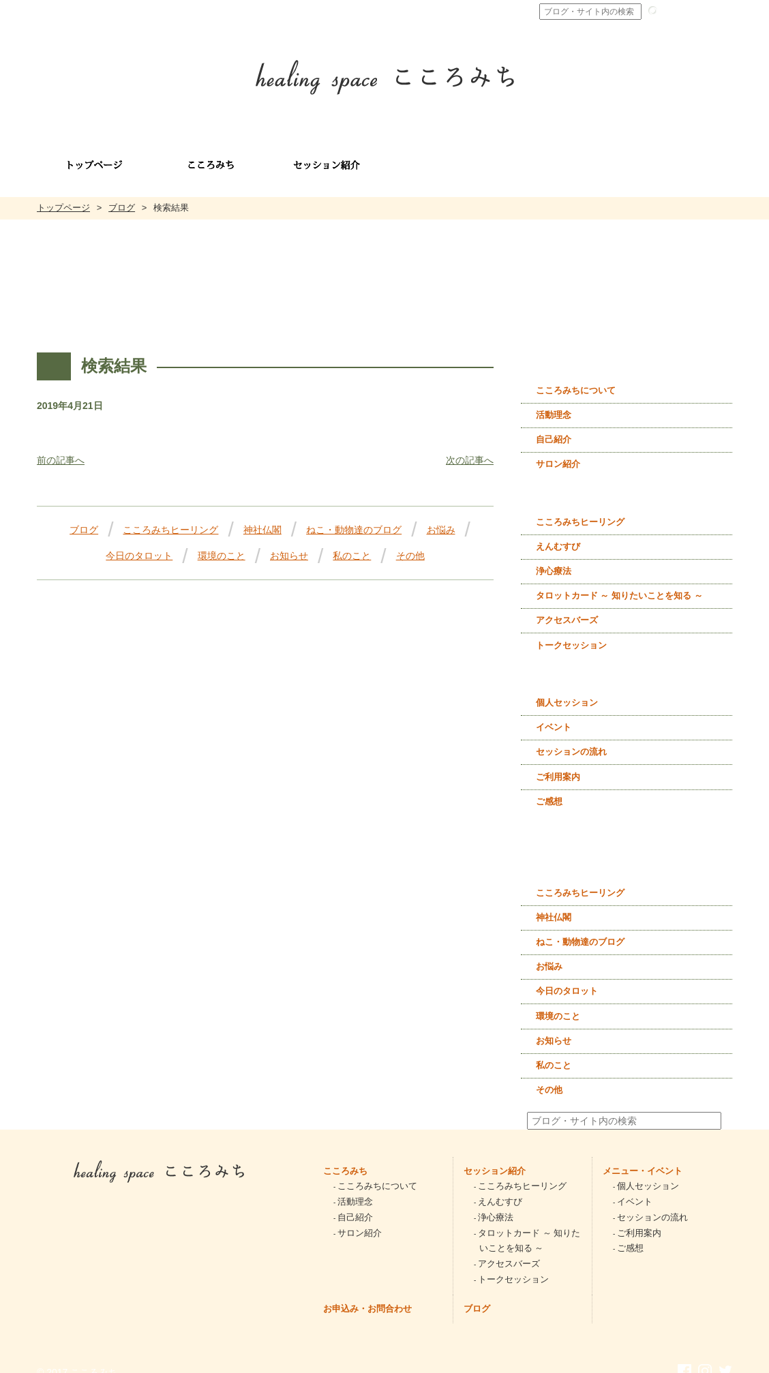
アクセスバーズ (567, 605)
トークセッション (571, 630)
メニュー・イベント (642, 1156)
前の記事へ (61, 445)
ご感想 (549, 786)
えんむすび (558, 531)
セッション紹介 (495, 1156)
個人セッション (567, 687)
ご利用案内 (558, 762)
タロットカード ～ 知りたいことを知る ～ (619, 580)
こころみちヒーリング (170, 514)
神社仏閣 (262, 514)
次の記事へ (470, 445)
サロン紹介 (558, 449)
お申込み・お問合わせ (367, 1293)
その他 (410, 540)
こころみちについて (576, 375)
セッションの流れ (571, 736)
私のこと (352, 540)
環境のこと (221, 540)
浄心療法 (553, 556)
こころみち (345, 1156)
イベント (553, 712)
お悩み (441, 514)
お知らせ (289, 540)
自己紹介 (553, 424)
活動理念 (553, 400)
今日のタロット (139, 540)
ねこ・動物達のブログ (354, 514)
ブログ (121, 192)
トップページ (63, 192)
